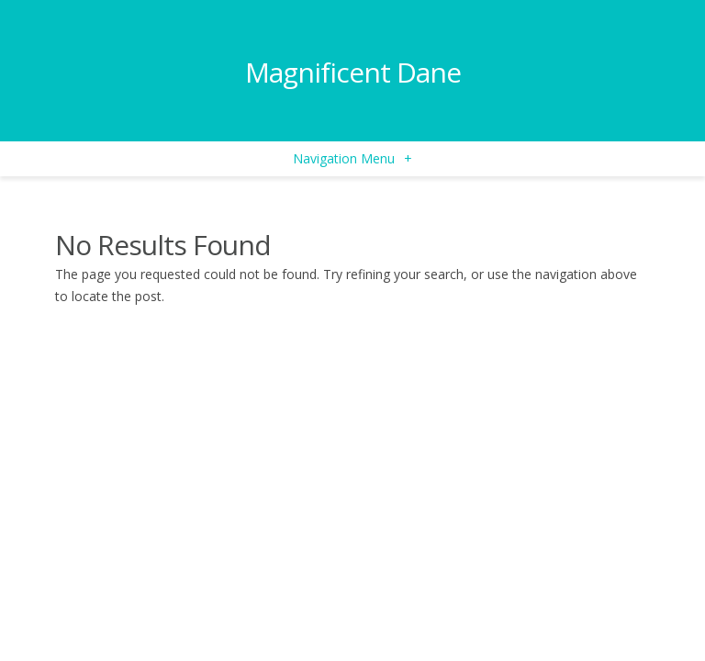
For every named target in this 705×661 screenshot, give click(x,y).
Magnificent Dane (353, 72)
